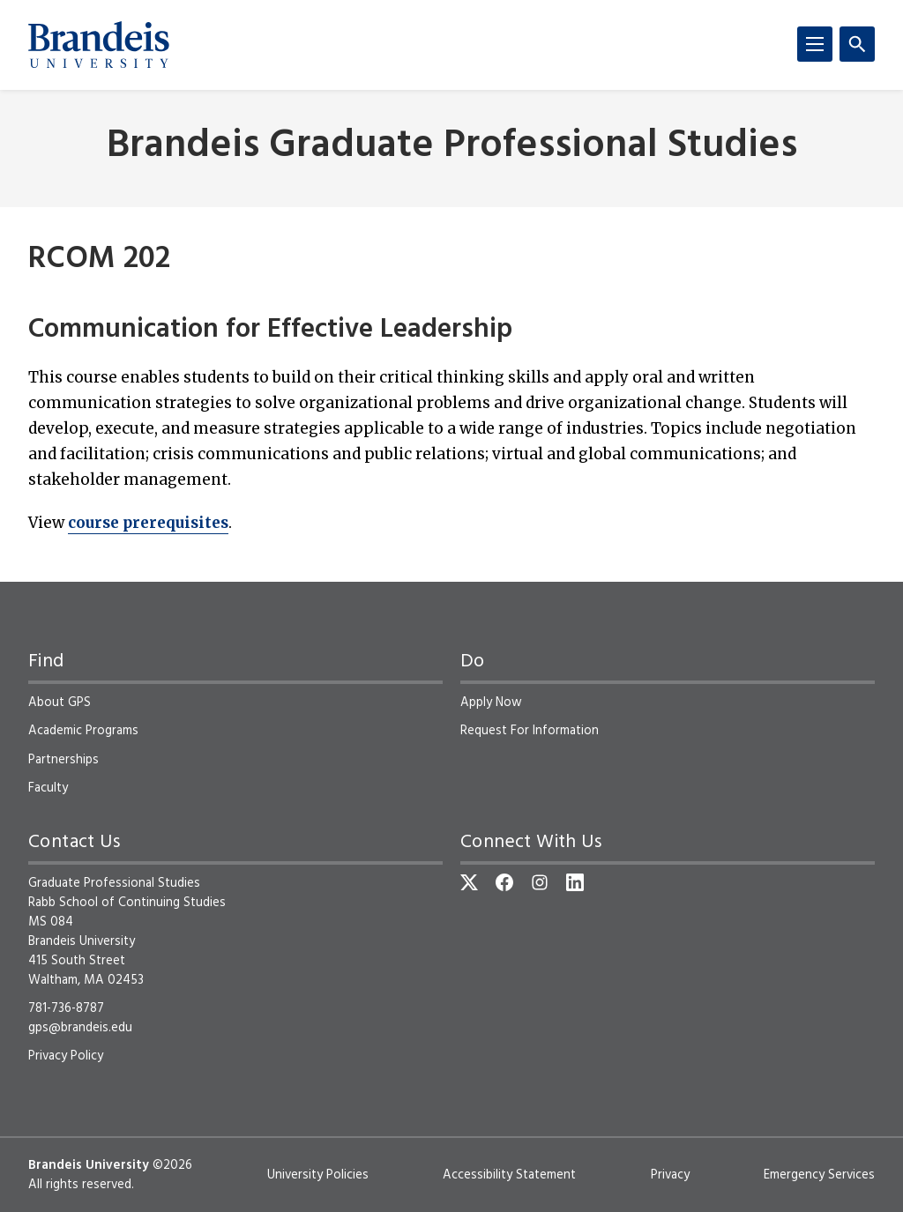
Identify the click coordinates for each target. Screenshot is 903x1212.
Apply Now (491, 702)
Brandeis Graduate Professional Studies (452, 146)
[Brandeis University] (98, 45)
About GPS (59, 702)
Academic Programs (83, 730)
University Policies (318, 1175)
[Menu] (814, 44)
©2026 (172, 1165)
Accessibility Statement (509, 1175)
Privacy (670, 1175)
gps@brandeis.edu (80, 1027)
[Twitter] (469, 882)
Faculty (48, 788)
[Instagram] (540, 882)
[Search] (857, 44)
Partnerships (63, 759)
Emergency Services (819, 1175)
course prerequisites (148, 522)
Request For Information (529, 730)
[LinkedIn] (575, 882)
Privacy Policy (65, 1056)
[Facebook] (504, 882)
